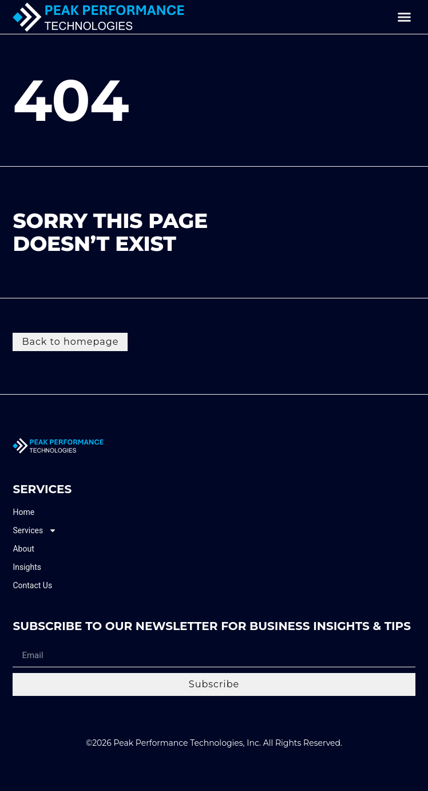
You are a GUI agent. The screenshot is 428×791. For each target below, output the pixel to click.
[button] (404, 17)
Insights (27, 567)
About (23, 548)
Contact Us (32, 585)
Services (35, 531)
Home (23, 512)
